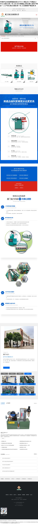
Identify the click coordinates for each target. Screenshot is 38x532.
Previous (2, 96)
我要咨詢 (21, 194)
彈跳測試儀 (3, 54)
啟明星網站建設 (7, 485)
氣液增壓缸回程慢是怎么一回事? (25, 452)
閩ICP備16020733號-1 (16, 506)
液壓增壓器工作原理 (23, 454)
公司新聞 (8, 410)
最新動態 (23, 501)
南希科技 (13, 485)
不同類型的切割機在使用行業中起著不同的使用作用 (9, 456)
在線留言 (24, 10)
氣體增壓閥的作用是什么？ (24, 450)
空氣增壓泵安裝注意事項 (23, 456)
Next (34, 26)
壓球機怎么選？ (3, 448)
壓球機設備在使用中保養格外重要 (6, 450)
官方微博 (19, 10)
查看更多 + (35, 410)
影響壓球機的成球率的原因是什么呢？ (26, 448)
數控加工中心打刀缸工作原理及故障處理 (7, 452)
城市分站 (14, 10)
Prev (3, 26)
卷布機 (3, 55)
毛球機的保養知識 (4, 454)
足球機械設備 (18, 485)
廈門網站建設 (25, 506)
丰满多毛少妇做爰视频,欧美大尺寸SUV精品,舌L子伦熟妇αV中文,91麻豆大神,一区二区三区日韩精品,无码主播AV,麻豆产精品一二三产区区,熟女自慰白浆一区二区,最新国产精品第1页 (19, 3)
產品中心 (15, 501)
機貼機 (29, 54)
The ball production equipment (19, 67)
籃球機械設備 (24, 485)
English (31, 501)
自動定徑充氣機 (13, 55)
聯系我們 (27, 501)
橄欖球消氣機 (21, 54)
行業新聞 (3, 410)
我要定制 (16, 194)
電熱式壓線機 (13, 54)
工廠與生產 (19, 501)
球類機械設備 (30, 485)
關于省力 (11, 501)
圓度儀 (21, 55)
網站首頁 (7, 501)
